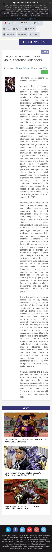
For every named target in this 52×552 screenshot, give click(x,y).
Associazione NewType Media (20, 537)
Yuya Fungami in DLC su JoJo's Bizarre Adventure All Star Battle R (22, 507)
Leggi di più (32, 19)
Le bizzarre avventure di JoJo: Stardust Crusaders (23, 58)
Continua (20, 18)
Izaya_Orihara (23, 68)
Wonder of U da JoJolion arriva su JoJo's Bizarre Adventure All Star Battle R (26, 440)
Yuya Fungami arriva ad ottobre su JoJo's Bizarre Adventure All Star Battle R (23, 474)
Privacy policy (37, 548)
